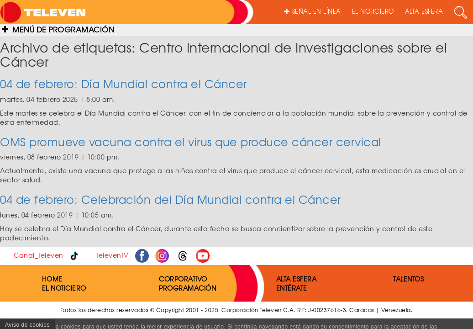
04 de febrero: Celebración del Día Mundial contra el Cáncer (170, 199)
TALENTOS (408, 278)
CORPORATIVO (183, 278)
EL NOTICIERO (373, 11)
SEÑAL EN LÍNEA (312, 11)
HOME (52, 278)
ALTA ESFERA (424, 11)
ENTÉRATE (291, 287)
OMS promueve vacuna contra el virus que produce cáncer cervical (190, 141)
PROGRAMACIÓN (187, 287)
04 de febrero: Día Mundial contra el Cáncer (123, 83)
